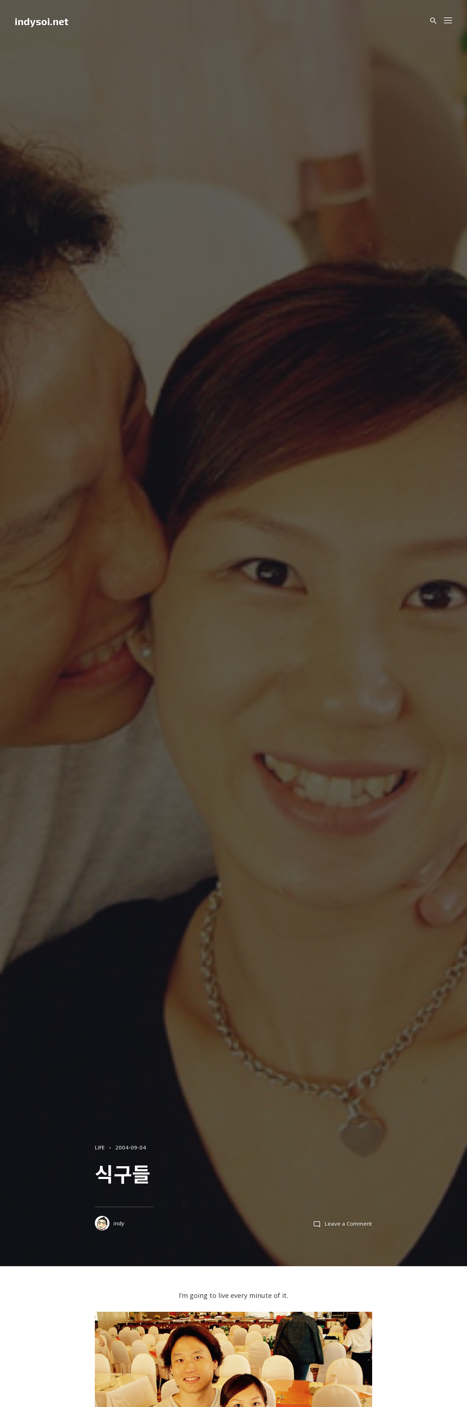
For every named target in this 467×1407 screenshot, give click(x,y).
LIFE (101, 1147)
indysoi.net (42, 21)
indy (110, 1223)
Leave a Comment (347, 1223)
